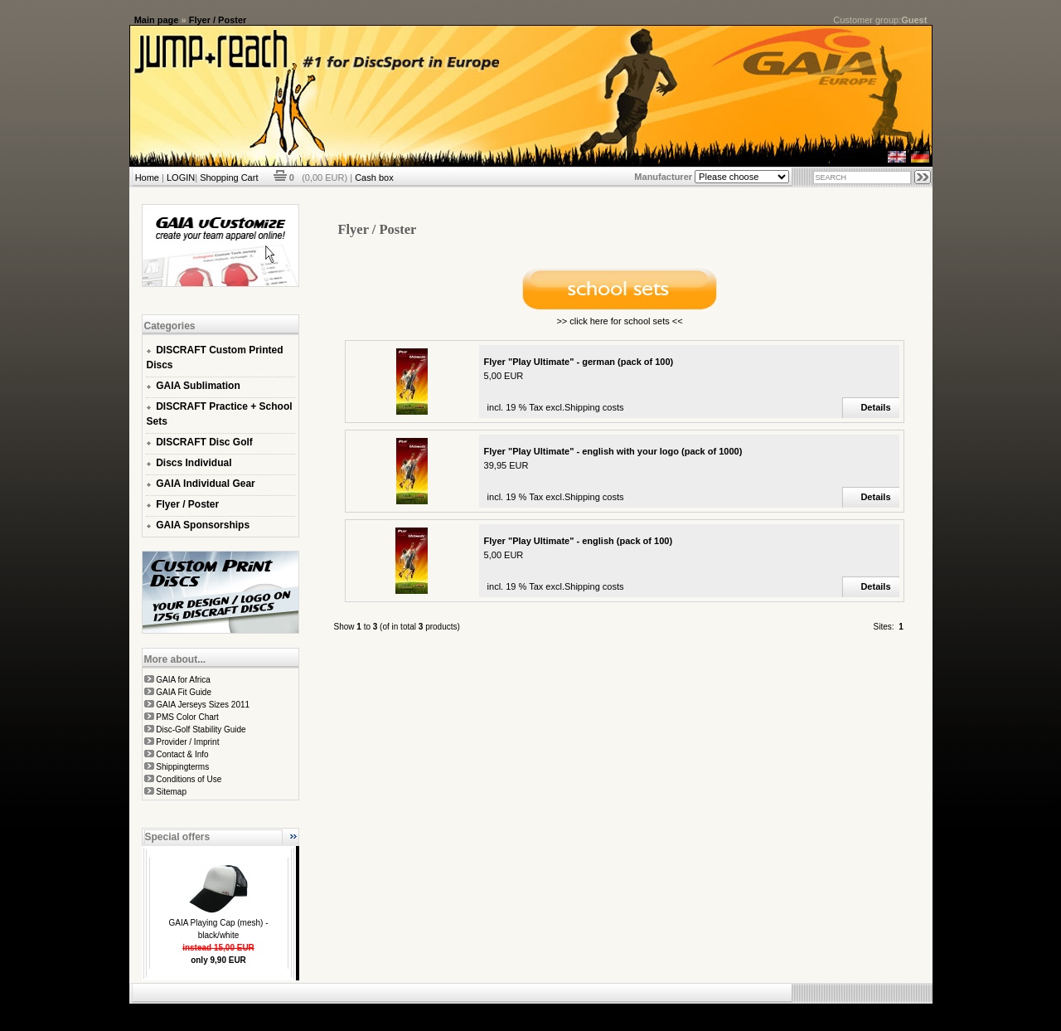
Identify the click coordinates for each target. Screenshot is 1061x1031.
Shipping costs (594, 407)
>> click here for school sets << (619, 321)
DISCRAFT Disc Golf (204, 442)
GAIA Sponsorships (203, 525)
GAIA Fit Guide (183, 692)
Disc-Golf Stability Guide (200, 729)
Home (147, 177)
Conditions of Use (188, 779)
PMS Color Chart (187, 717)
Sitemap (171, 791)
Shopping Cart (229, 177)
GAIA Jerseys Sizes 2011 (203, 704)
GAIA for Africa (183, 679)
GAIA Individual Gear (205, 483)
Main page (156, 20)
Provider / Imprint (187, 742)
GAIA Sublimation (198, 385)
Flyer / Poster (218, 20)
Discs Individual (193, 463)
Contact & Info (182, 754)
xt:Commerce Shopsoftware (588, 1010)
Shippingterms (182, 766)
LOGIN (181, 177)
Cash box (374, 177)
